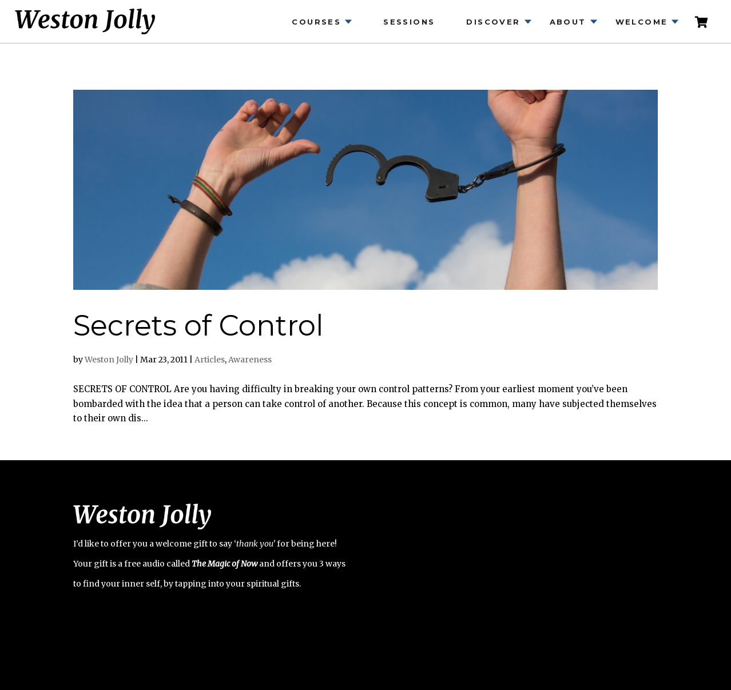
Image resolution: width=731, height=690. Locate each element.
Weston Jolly (109, 359)
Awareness (250, 359)
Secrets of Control (198, 325)
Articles (209, 359)
